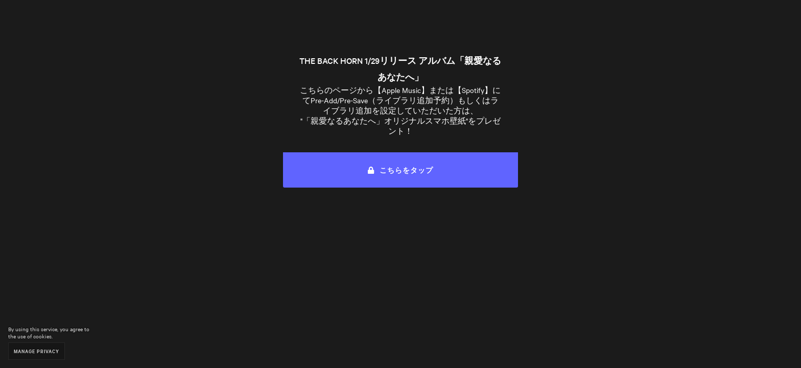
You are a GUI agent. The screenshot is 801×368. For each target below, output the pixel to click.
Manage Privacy (36, 351)
